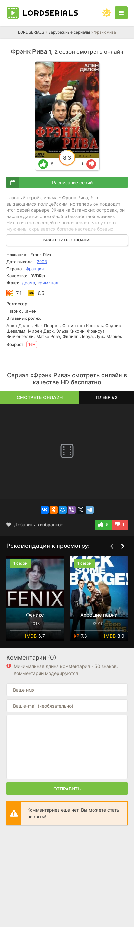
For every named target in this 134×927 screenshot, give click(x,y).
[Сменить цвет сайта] (107, 13)
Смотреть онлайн (40, 397)
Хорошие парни (99, 615)
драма (28, 282)
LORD (50, 13)
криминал (48, 282)
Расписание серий (72, 182)
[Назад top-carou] (111, 546)
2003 (42, 261)
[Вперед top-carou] (123, 546)
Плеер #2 (107, 397)
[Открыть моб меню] (121, 12)
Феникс (35, 615)
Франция (35, 268)
